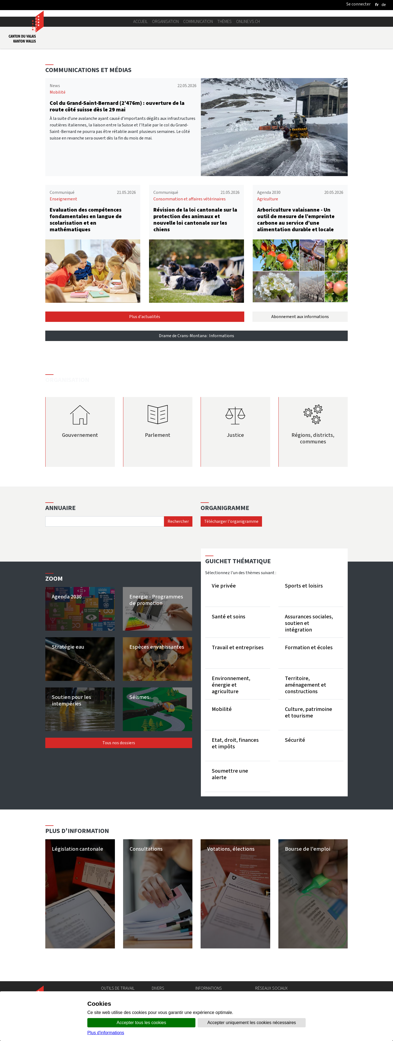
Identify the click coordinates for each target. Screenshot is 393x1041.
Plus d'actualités (144, 316)
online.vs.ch (248, 21)
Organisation (165, 21)
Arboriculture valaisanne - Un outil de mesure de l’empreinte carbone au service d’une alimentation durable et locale (296, 219)
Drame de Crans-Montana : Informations (196, 336)
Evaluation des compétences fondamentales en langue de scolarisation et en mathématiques (86, 219)
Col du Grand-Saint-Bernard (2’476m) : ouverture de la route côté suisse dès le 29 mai (117, 106)
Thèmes (224, 21)
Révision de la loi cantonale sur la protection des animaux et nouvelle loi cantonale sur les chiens (195, 219)
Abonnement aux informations (300, 316)
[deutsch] (384, 4)
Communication (198, 21)
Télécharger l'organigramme (231, 521)
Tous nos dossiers (118, 743)
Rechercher (178, 521)
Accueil (140, 21)
